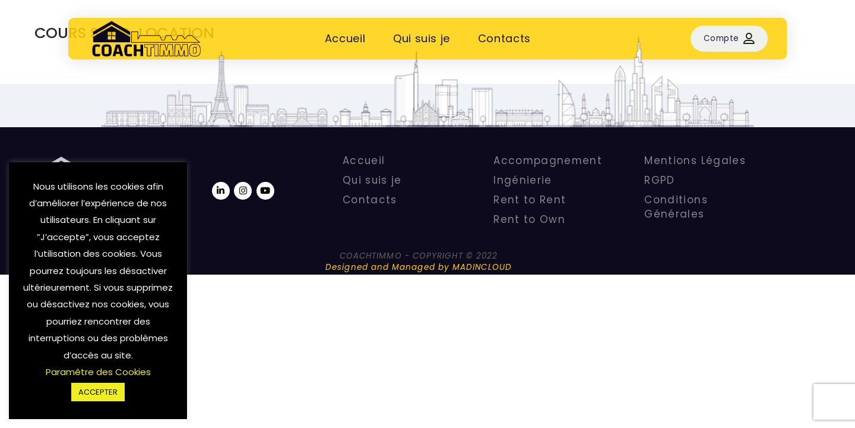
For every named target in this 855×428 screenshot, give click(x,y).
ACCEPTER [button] (98, 392)
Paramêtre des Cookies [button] (98, 372)
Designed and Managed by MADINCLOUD (418, 267)
